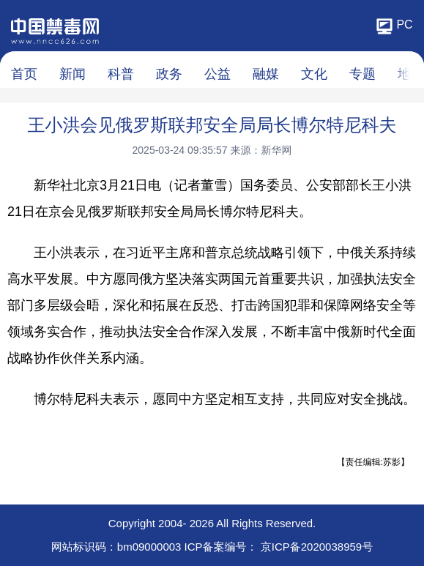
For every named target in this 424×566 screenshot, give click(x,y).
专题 (362, 74)
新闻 (72, 74)
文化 (314, 74)
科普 (121, 74)
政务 (169, 74)
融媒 (266, 74)
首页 (24, 74)
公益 (217, 74)
